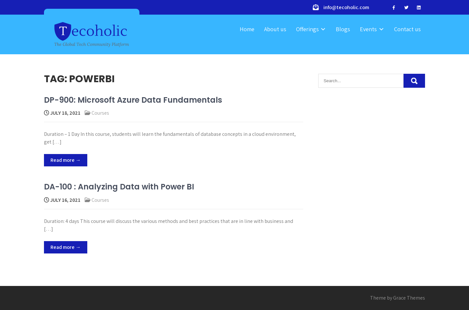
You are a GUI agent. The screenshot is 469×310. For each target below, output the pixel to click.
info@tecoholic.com (346, 7)
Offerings (307, 29)
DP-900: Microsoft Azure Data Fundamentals (133, 100)
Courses (100, 113)
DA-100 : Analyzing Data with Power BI (119, 186)
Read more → (65, 160)
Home (247, 29)
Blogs (343, 29)
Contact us (407, 29)
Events (368, 29)
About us (275, 29)
